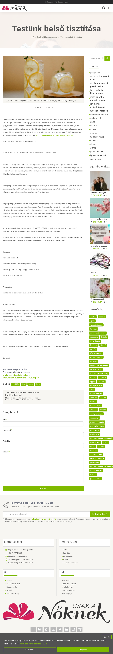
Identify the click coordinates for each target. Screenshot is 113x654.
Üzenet (5, 452)
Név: (4, 419)
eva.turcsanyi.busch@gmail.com (16, 375)
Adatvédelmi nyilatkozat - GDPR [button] (33, 644)
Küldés (43, 488)
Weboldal (6, 441)
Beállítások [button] (29, 650)
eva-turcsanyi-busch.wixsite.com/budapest (21, 378)
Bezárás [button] (107, 637)
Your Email (7, 430)
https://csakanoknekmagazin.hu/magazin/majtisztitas (54, 135)
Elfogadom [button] (83, 650)
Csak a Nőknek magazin (47, 37)
